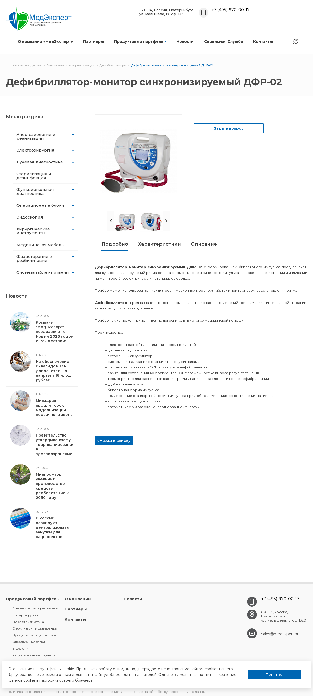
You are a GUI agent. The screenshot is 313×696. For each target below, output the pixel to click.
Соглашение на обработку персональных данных (164, 692)
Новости (185, 41)
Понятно (274, 674)
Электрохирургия (45, 150)
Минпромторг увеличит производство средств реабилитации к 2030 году (52, 486)
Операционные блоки (45, 205)
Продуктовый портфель (140, 41)
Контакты (263, 41)
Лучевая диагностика (45, 162)
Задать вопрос (229, 128)
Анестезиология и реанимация (45, 136)
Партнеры (93, 41)
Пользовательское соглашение (91, 692)
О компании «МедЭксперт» (45, 41)
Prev (110, 221)
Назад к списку (113, 440)
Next (166, 221)
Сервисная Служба (223, 41)
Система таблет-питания (45, 272)
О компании (78, 598)
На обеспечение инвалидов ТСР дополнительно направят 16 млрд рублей (53, 370)
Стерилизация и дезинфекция (45, 175)
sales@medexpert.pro (281, 634)
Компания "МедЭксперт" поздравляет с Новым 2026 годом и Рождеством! (55, 331)
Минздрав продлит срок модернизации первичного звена (54, 407)
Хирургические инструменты (45, 231)
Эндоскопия (45, 217)
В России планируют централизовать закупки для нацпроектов (52, 527)
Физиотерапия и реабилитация (45, 258)
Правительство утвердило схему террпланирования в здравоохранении (55, 444)
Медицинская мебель (45, 244)
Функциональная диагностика (45, 191)
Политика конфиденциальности (34, 692)
